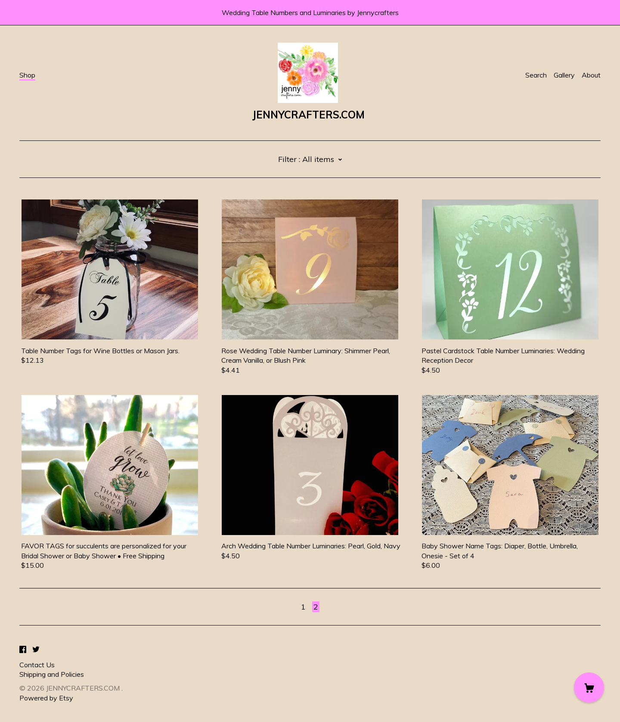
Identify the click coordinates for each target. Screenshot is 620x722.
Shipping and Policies (51, 674)
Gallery (564, 75)
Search (536, 75)
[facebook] (22, 649)
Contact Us (37, 664)
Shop (27, 75)
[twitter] (36, 649)
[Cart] (589, 687)
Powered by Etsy (46, 698)
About (591, 75)
